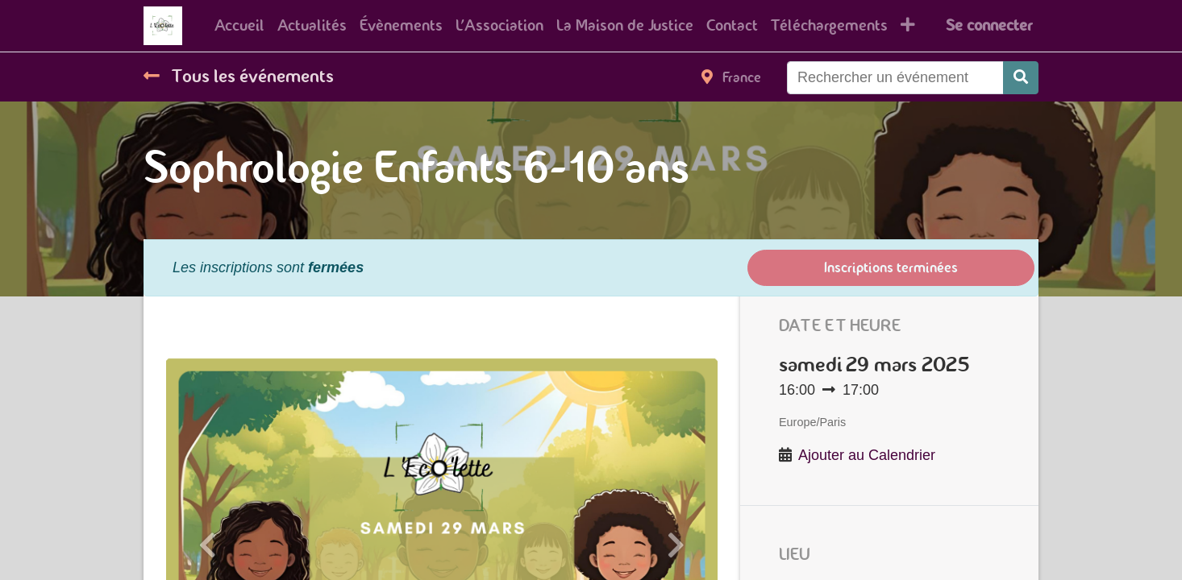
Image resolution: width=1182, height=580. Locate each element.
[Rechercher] (1020, 77)
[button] (908, 25)
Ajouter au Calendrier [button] (866, 455)
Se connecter (989, 25)
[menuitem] (239, 25)
